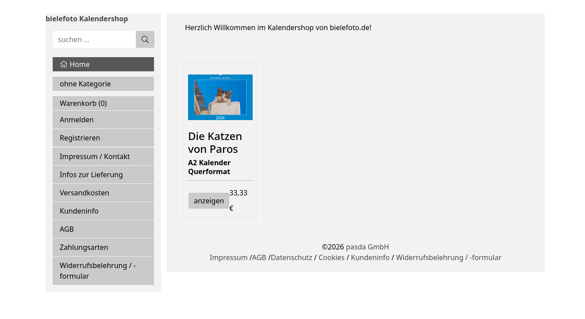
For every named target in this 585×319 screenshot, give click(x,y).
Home (75, 64)
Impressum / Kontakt (95, 156)
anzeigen (209, 201)
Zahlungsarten (84, 247)
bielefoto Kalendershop (87, 18)
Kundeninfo (79, 211)
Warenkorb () (83, 103)
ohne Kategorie (85, 84)
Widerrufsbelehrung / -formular (98, 271)
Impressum (229, 257)
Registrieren (80, 138)
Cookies (332, 257)
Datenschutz (291, 257)
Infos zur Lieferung (91, 174)
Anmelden (77, 119)
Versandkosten (84, 193)
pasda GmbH (367, 247)
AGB (67, 229)
